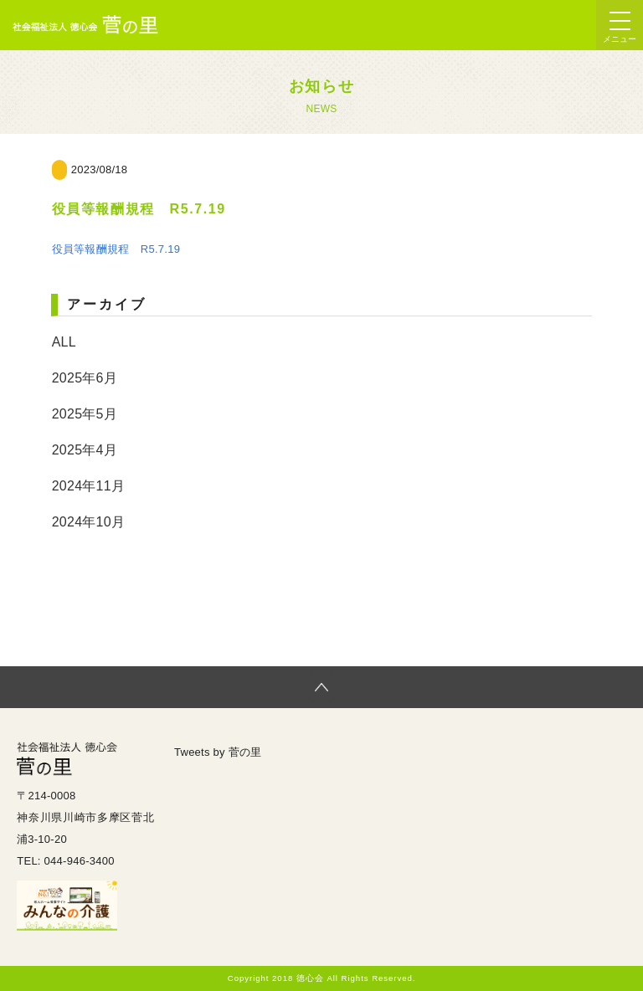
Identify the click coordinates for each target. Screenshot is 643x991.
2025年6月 (84, 378)
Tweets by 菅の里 (218, 752)
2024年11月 (88, 486)
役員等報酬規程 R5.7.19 (116, 249)
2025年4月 (84, 450)
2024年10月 (88, 522)
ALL (64, 342)
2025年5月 (84, 414)
